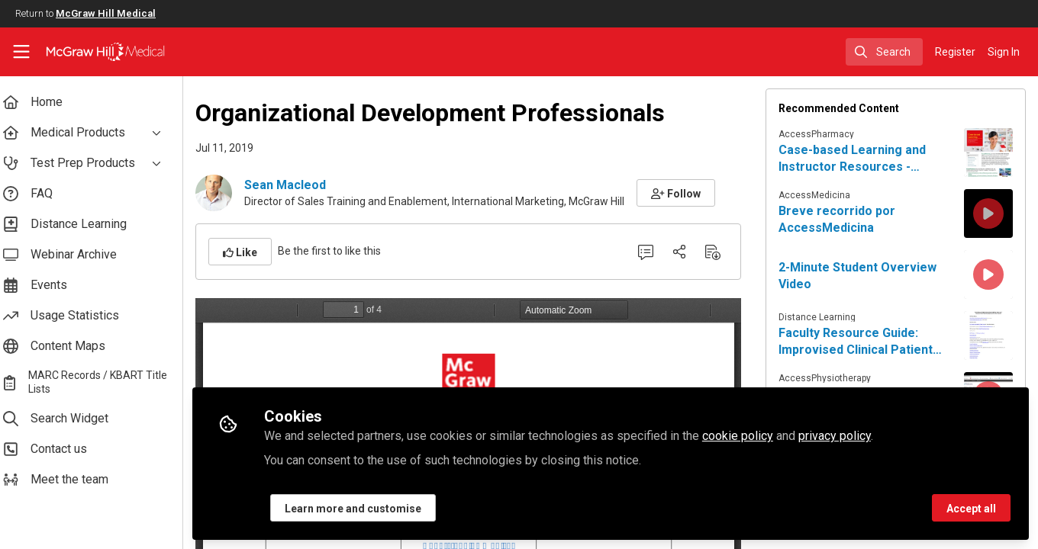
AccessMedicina (818, 195)
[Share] (683, 251)
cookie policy (749, 436)
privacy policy (847, 436)
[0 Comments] (649, 251)
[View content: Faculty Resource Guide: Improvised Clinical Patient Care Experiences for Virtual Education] (988, 335)
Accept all (971, 508)
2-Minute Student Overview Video (861, 275)
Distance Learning (820, 317)
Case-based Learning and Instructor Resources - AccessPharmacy (856, 159)
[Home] (105, 52)
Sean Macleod (297, 185)
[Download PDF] (716, 251)
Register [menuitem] (955, 52)
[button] (688, 193)
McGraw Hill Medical (106, 13)
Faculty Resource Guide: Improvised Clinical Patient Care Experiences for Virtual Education (864, 342)
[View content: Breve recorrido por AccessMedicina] (988, 213)
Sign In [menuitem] (1004, 52)
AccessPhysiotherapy (828, 378)
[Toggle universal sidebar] (21, 51)
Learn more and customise (365, 508)
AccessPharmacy (820, 134)
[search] (884, 52)
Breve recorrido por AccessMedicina (840, 219)
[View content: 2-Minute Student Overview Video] (988, 274)
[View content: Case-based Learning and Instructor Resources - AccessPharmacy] (988, 152)
